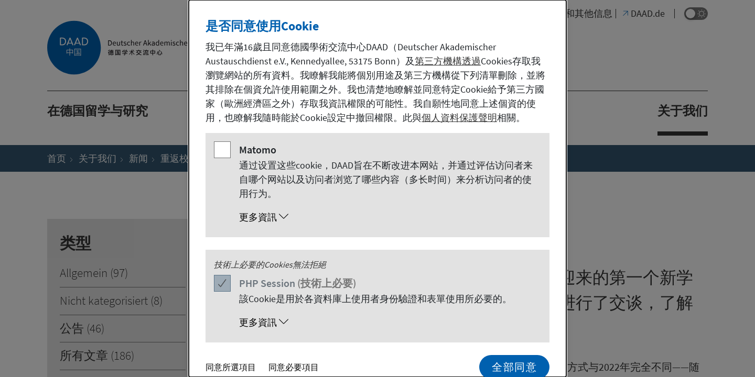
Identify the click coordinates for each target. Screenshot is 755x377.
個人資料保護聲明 (459, 118)
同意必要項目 (293, 367)
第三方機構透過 (448, 61)
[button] (388, 217)
